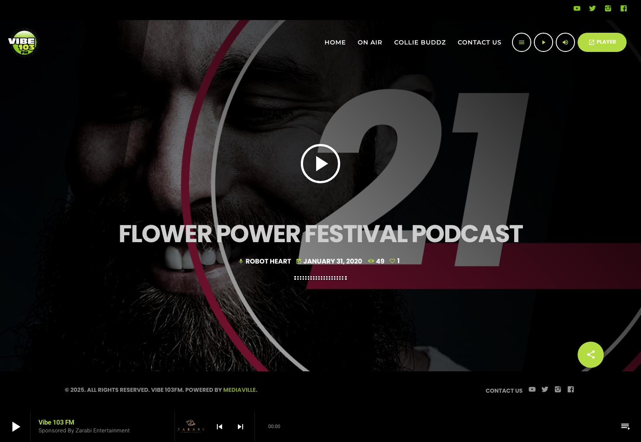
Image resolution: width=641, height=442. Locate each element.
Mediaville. (240, 390)
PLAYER (602, 42)
